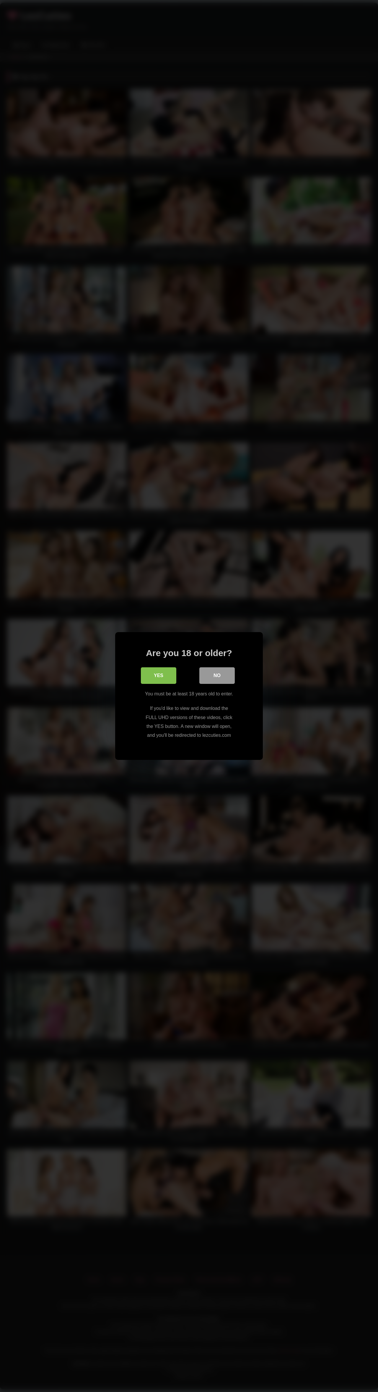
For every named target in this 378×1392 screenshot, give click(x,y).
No (217, 675)
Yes (158, 675)
